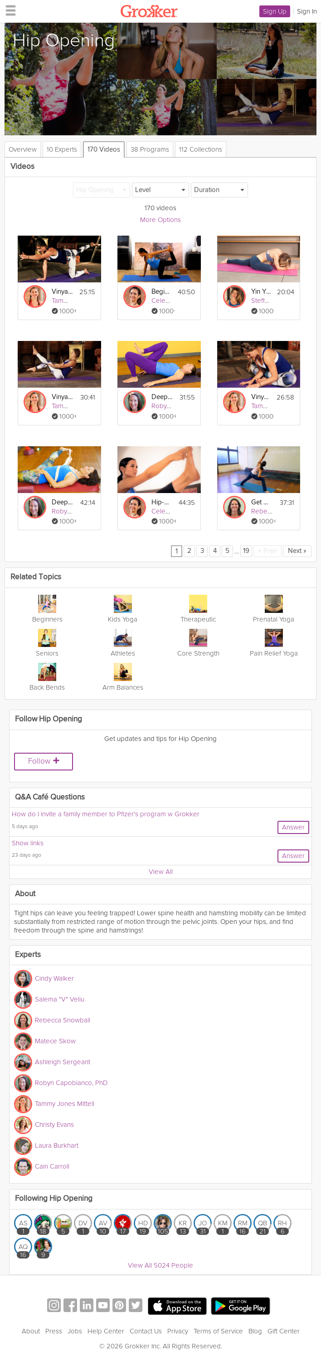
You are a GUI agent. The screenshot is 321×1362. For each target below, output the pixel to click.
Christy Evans (54, 1124)
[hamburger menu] (8, 10)
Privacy (177, 1331)
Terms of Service (218, 1331)
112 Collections (200, 149)
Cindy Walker (54, 978)
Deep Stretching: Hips (162, 397)
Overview (23, 149)
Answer (293, 827)
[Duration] (219, 190)
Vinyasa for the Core (62, 397)
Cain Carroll (52, 1166)
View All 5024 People (160, 1265)
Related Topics (35, 577)
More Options (160, 220)
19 (246, 551)
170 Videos (104, 149)
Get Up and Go (262, 502)
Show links (28, 843)
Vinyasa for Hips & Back (261, 397)
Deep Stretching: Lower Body (62, 502)
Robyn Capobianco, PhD (71, 1083)
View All (161, 872)
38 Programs (150, 149)
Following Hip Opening (53, 1199)
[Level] (160, 190)
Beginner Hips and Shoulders (161, 291)
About (31, 1331)
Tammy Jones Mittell (64, 1104)
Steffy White (269, 300)
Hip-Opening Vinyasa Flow (162, 502)
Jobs (75, 1331)
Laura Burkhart (56, 1145)
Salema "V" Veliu (59, 999)
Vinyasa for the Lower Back (62, 291)
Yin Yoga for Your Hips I (261, 291)
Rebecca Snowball (62, 1020)
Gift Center (284, 1331)
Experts (28, 955)
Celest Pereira (172, 300)
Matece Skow (55, 1041)
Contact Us (146, 1331)
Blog (255, 1331)
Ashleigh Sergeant (62, 1062)
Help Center (106, 1331)
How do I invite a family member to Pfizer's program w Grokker (105, 814)
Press (53, 1331)
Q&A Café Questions (50, 797)
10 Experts (62, 149)
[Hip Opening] (101, 190)
